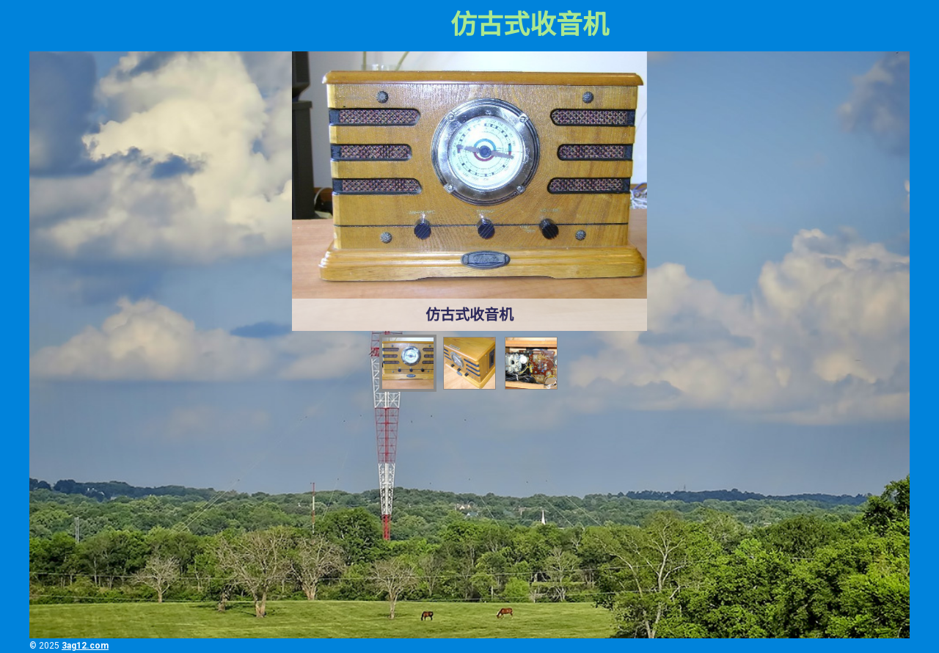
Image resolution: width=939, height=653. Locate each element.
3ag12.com (85, 646)
